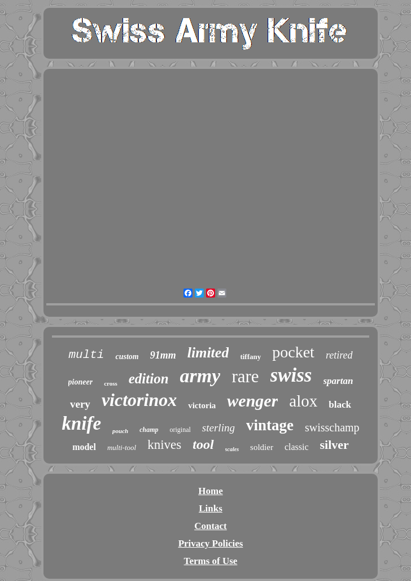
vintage (270, 425)
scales (232, 449)
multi (86, 354)
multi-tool (121, 447)
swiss (291, 375)
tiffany (250, 356)
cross (110, 383)
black (340, 404)
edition (149, 378)
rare (245, 376)
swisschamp (332, 427)
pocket (293, 352)
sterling (218, 428)
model (84, 447)
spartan (338, 380)
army (200, 375)
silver (334, 445)
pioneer (80, 382)
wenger (252, 400)
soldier (261, 447)
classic (297, 447)
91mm (163, 355)
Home (210, 491)
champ (148, 430)
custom (126, 356)
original (180, 430)
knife (81, 423)
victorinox (139, 400)
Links (210, 508)
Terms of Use (211, 561)
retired (339, 355)
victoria (202, 405)
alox (303, 401)
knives (164, 445)
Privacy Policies (210, 543)
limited (208, 352)
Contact (210, 526)
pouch (120, 430)
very (80, 404)
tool (203, 444)
